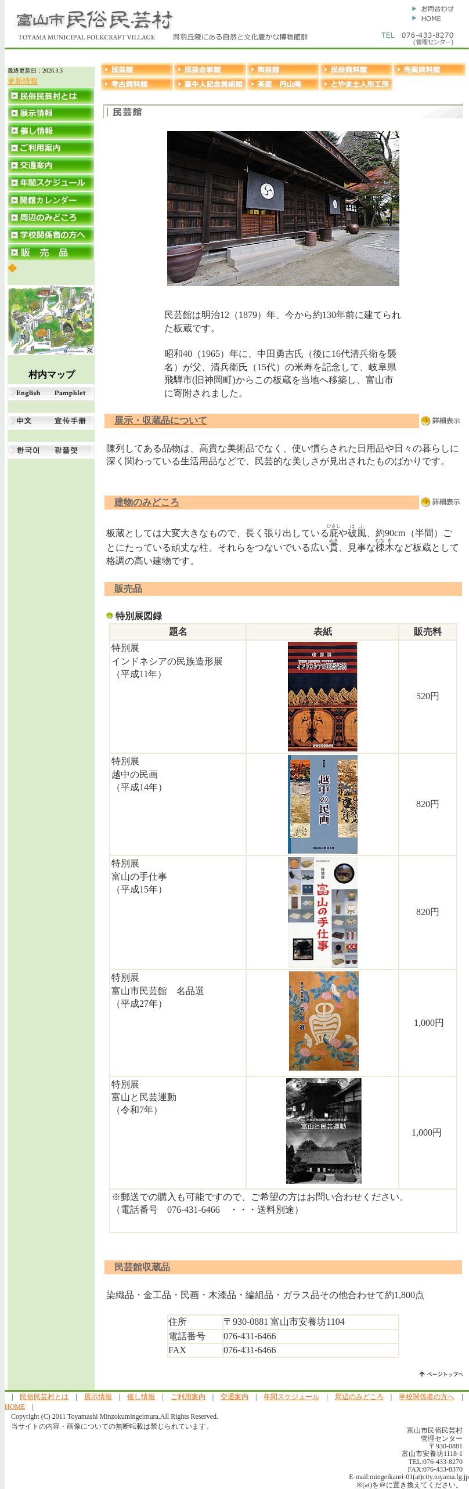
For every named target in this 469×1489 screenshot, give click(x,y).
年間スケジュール (291, 1397)
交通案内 (234, 1397)
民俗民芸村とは (44, 1397)
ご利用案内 (188, 1397)
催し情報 (141, 1397)
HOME (15, 1407)
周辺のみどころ (359, 1397)
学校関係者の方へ (426, 1397)
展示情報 (98, 1397)
